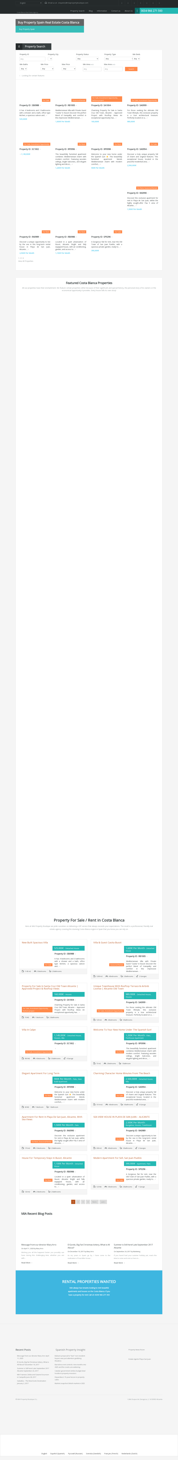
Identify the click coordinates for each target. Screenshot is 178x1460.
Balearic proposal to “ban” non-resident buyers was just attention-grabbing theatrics (70, 1358)
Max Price (66, 64)
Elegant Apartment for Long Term (40, 1073)
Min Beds (136, 54)
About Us (129, 11)
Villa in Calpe (29, 1029)
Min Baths (24, 64)
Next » (94, 1202)
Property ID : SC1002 (29, 149)
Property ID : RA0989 (30, 237)
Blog (91, 11)
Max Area (109, 64)
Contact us (115, 11)
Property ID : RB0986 (66, 237)
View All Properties (25, 261)
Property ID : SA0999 (137, 105)
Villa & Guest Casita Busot (107, 942)
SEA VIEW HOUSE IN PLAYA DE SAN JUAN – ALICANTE (121, 1116)
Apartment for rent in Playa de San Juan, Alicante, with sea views (52, 1118)
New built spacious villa (35, 942)
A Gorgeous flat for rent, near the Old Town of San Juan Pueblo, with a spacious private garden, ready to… (106, 244)
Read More (26, 1262)
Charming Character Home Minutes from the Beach (121, 1073)
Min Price (44, 64)
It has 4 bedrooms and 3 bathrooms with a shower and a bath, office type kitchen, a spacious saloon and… (34, 112)
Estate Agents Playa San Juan (140, 1359)
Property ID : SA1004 (101, 105)
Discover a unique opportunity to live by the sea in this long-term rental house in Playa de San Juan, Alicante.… (34, 245)
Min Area (88, 64)
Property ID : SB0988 (30, 105)
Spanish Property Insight (70, 1349)
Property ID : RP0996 (65, 149)
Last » (103, 1202)
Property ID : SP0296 (101, 237)
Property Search (77, 11)
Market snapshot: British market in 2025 (70, 1383)
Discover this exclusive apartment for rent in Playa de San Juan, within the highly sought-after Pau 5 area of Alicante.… (142, 202)
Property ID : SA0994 (137, 149)
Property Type (110, 54)
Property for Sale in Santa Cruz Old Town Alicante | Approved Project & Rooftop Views (50, 987)
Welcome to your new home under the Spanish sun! (122, 1029)
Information (102, 11)
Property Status (82, 54)
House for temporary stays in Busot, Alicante (47, 1157)
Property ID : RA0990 (137, 193)
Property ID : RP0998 (101, 149)
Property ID (24, 54)
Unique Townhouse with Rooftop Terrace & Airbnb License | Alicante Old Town (121, 987)
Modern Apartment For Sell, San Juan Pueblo (117, 1157)
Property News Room (137, 1350)
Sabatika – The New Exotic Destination (31, 1381)
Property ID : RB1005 (66, 105)
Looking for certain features (32, 75)
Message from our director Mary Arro (38, 1244)
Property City (53, 54)
